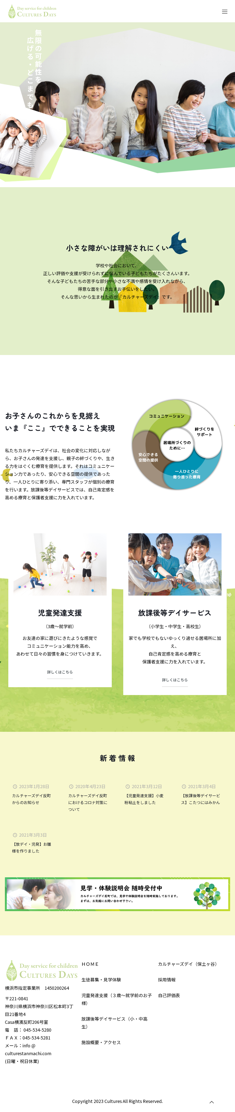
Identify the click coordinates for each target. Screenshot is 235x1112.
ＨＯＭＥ (90, 964)
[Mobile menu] (225, 11)
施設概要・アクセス (101, 1042)
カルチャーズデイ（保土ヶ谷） (188, 964)
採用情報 (167, 979)
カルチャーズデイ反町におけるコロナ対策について (87, 802)
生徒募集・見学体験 (101, 979)
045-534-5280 (37, 1029)
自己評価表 (169, 995)
